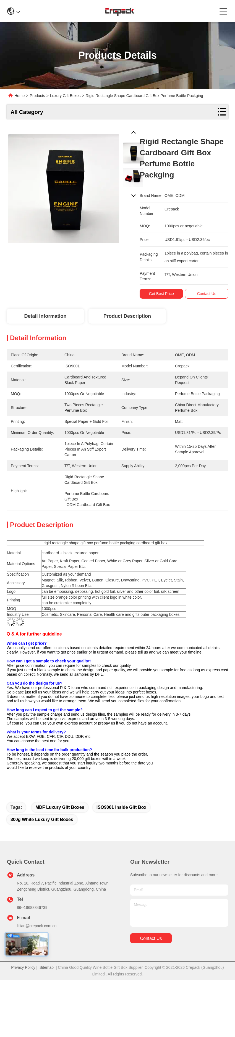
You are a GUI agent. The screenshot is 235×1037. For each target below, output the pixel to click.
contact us (151, 938)
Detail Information (45, 316)
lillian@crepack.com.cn (36, 926)
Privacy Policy (23, 967)
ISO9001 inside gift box (121, 807)
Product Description (127, 316)
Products (37, 95)
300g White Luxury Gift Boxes (42, 819)
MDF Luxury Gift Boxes (59, 807)
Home (19, 95)
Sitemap (47, 967)
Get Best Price (164, 293)
